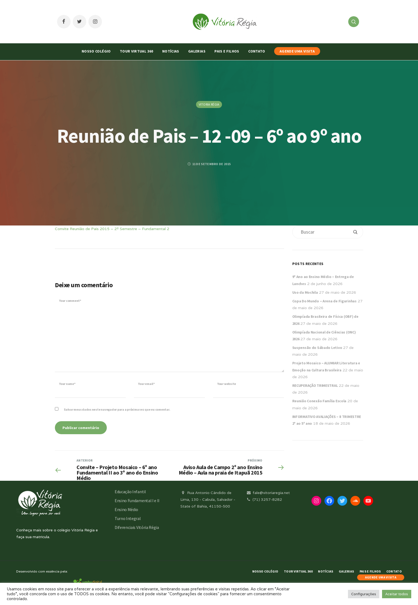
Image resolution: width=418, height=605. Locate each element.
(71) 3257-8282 (264, 499)
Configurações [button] (363, 594)
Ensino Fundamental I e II (137, 500)
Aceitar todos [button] (396, 594)
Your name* (67, 384)
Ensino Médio (126, 509)
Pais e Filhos (226, 51)
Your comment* (70, 301)
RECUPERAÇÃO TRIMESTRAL (315, 385)
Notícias (170, 51)
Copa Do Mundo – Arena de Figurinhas (324, 301)
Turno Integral (128, 518)
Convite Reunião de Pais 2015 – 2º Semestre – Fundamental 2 (112, 228)
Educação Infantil (130, 491)
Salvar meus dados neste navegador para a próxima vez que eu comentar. (117, 409)
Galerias (196, 51)
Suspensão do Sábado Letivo (317, 347)
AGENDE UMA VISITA (297, 51)
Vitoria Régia (209, 104)
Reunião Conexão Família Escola (319, 400)
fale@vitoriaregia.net (268, 492)
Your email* (146, 384)
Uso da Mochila (305, 292)
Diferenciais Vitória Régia (137, 527)
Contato (256, 51)
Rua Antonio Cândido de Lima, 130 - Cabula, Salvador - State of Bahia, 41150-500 (207, 499)
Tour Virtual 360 (136, 51)
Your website (226, 384)
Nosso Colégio (96, 51)
